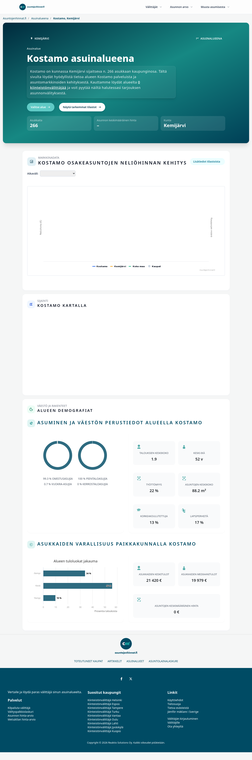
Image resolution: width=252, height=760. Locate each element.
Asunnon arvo (181, 7)
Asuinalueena (40, 18)
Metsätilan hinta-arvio (22, 719)
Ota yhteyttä (175, 726)
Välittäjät (154, 7)
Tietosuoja (174, 704)
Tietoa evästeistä (178, 708)
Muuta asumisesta (215, 7)
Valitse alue (41, 107)
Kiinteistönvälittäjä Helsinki (105, 700)
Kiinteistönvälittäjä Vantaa (104, 715)
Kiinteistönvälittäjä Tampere (105, 708)
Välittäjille (174, 722)
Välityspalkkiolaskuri (21, 712)
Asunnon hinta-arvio (21, 715)
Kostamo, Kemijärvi (66, 18)
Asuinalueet (135, 661)
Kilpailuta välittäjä (19, 708)
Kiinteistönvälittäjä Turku (103, 712)
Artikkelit (115, 661)
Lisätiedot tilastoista (206, 161)
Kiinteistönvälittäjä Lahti (103, 723)
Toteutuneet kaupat (88, 661)
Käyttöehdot (175, 700)
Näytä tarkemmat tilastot (82, 107)
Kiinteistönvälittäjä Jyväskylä (105, 727)
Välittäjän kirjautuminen (183, 718)
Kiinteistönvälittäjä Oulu (103, 719)
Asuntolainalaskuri (163, 661)
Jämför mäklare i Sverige (183, 712)
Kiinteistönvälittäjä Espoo (104, 704)
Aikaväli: (32, 173)
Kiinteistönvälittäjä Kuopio (104, 731)
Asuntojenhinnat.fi (14, 18)
